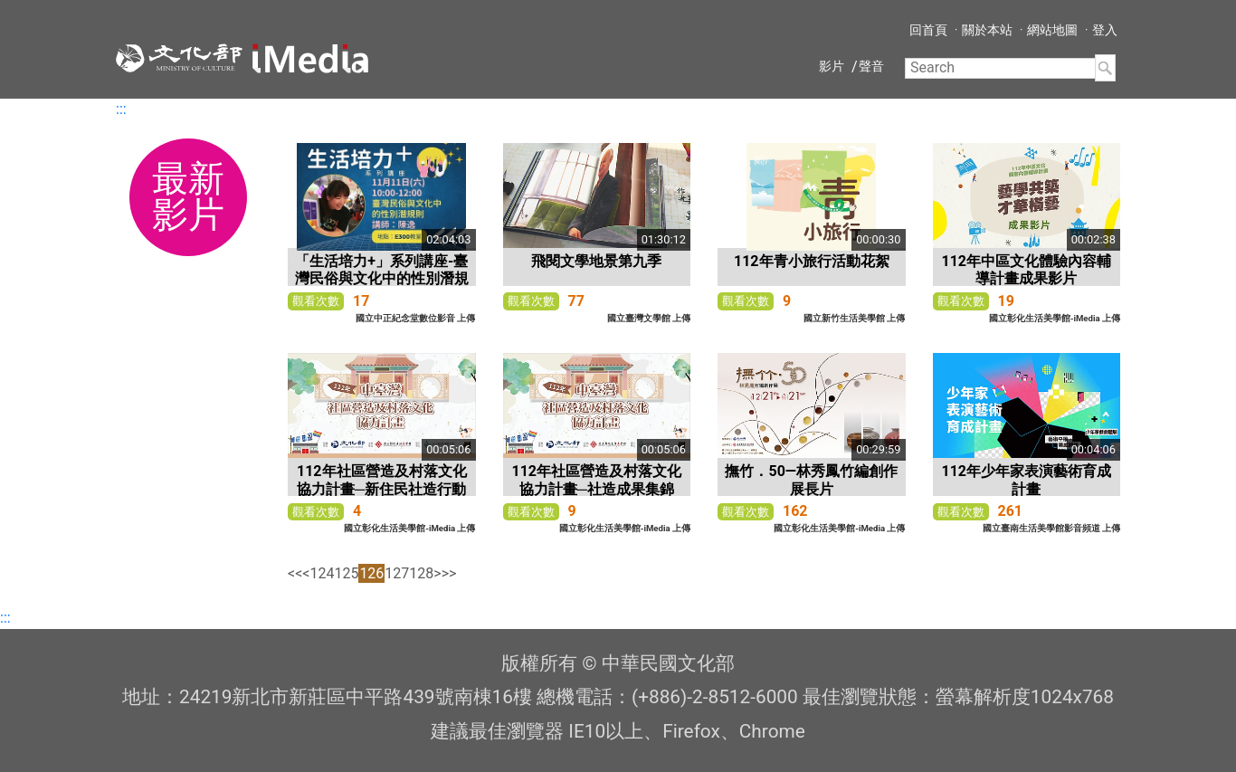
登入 (1104, 30)
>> (449, 573)
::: (121, 109)
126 (371, 573)
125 (346, 573)
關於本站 (987, 30)
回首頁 (928, 30)
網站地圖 (1052, 30)
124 (321, 573)
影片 (831, 66)
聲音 (871, 66)
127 (397, 573)
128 (421, 573)
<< (295, 573)
